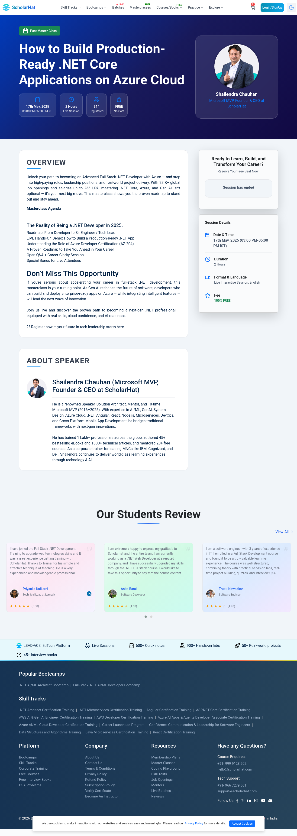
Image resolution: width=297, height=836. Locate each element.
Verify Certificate (98, 797)
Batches (119, 6)
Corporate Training (33, 775)
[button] (145, 623)
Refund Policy (95, 786)
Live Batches (161, 797)
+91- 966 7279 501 (231, 792)
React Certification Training (174, 739)
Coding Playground (166, 775)
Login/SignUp (272, 7)
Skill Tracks (27, 770)
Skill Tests (159, 781)
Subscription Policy (100, 792)
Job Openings (162, 786)
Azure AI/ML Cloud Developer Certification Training (58, 731)
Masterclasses (141, 6)
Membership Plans (165, 764)
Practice (195, 7)
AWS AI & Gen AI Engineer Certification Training (55, 724)
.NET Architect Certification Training (46, 717)
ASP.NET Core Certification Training (223, 717)
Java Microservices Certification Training (116, 739)
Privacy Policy (96, 781)
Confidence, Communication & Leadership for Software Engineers (199, 731)
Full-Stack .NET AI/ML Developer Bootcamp (106, 692)
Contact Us (93, 770)
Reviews (157, 803)
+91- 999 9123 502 (231, 770)
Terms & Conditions (100, 775)
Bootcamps (28, 764)
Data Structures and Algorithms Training (50, 739)
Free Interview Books (35, 786)
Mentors (157, 792)
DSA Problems (30, 792)
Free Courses (29, 781)
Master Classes (163, 770)
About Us (92, 764)
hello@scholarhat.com (234, 776)
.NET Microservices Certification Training (110, 717)
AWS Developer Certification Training (125, 724)
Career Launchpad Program (123, 731)
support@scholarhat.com (237, 798)
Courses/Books (170, 6)
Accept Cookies (242, 823)
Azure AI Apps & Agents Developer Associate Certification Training (209, 724)
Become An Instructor (102, 803)
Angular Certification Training (168, 717)
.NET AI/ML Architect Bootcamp (43, 692)
